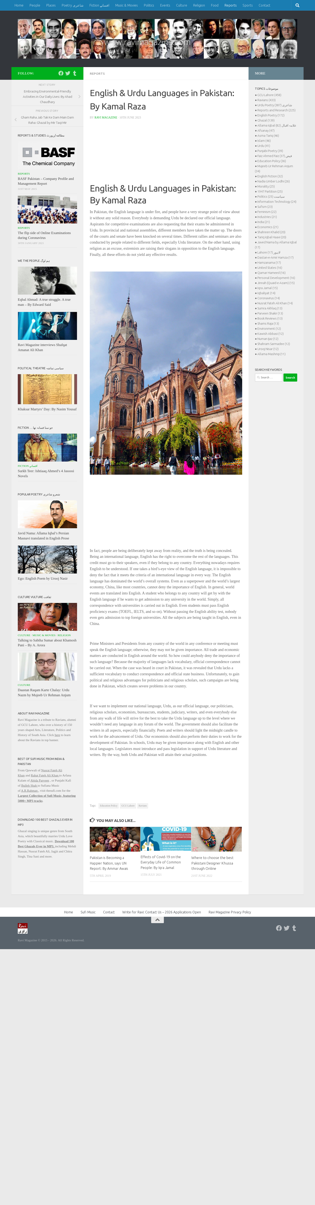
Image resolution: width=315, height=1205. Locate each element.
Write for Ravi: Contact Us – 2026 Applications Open (161, 912)
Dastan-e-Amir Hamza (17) (275, 257)
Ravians (143, 805)
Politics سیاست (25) (271, 196)
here (57, 735)
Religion (199, 5)
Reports (230, 5)
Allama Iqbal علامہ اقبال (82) (276, 125)
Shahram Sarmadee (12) (273, 344)
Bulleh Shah (29, 785)
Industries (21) (267, 217)
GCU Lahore (127, 805)
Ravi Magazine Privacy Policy (230, 912)
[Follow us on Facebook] (61, 73)
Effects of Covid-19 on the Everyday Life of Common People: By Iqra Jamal (162, 862)
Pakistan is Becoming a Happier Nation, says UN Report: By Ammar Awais (109, 862)
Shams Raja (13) (268, 323)
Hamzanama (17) (269, 262)
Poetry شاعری (72, 5)
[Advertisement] (166, 152)
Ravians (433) (266, 100)
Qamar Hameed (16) (271, 272)
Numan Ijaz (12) (267, 339)
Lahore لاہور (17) (268, 252)
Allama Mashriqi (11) (271, 354)
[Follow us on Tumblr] (74, 73)
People (34, 5)
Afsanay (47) (266, 130)
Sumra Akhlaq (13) (269, 308)
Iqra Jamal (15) (267, 288)
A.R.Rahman (29, 790)
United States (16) (269, 267)
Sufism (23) (265, 206)
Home (18, 5)
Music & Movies (126, 5)
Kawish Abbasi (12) (270, 333)
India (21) (263, 222)
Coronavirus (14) (268, 298)
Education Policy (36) (271, 161)
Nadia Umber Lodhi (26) (273, 181)
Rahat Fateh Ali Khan (45, 775)
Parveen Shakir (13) (270, 313)
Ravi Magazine (106, 117)
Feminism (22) (266, 212)
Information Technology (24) (276, 201)
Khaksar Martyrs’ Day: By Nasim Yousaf (47, 409)
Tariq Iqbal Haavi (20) (271, 237)
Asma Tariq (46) (268, 135)
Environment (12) (269, 328)
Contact (264, 5)
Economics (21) (267, 227)
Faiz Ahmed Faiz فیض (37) (274, 156)
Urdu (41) (263, 146)
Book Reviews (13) (270, 318)
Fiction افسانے (99, 5)
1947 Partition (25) (270, 191)
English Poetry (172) (271, 115)
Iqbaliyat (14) (266, 293)
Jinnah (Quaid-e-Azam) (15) (276, 283)
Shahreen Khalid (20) (271, 232)
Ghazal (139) (266, 120)
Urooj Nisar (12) (268, 349)
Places (51, 5)
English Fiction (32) (270, 176)
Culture (181, 5)
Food (214, 5)
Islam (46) (264, 140)
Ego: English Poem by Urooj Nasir (43, 578)
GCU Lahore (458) (269, 95)
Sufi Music (88, 912)
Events (165, 5)
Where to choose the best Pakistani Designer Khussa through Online (212, 862)
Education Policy (108, 805)
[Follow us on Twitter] (67, 73)
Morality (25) (266, 186)
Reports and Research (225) (276, 110)
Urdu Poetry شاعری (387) (274, 105)
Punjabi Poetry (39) (270, 151)
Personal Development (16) (276, 278)
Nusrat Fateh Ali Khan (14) (275, 303)
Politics (149, 5)
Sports (248, 5)
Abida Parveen (39, 780)
